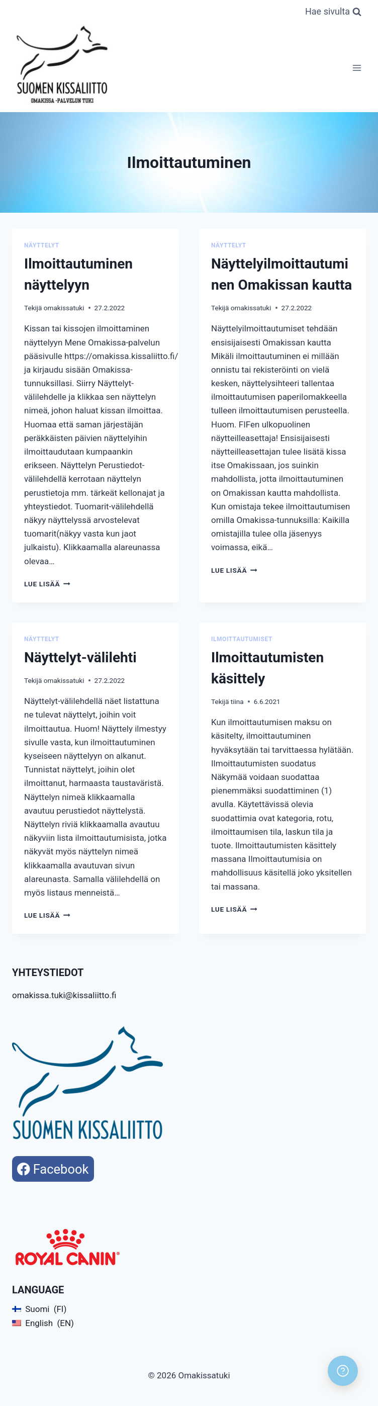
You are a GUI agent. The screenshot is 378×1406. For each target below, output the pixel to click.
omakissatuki (64, 308)
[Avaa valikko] (356, 67)
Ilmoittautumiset (241, 639)
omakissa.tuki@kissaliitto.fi (64, 995)
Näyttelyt (41, 245)
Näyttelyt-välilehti (80, 657)
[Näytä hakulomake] (333, 12)
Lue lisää (47, 584)
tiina (237, 701)
